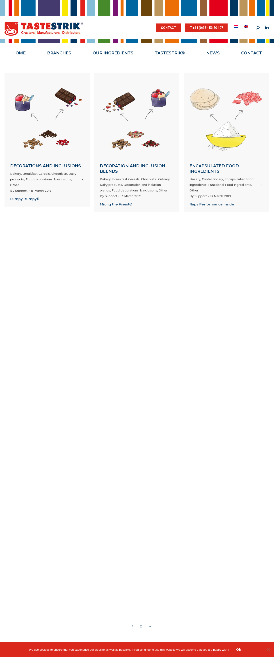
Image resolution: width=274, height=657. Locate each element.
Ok (238, 650)
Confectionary (212, 179)
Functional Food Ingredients (229, 184)
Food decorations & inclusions (48, 179)
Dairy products (111, 184)
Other (14, 185)
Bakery (15, 173)
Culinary (164, 179)
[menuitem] (237, 27)
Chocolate (59, 173)
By (18, 190)
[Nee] (268, 649)
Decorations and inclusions (45, 165)
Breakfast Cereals (36, 173)
